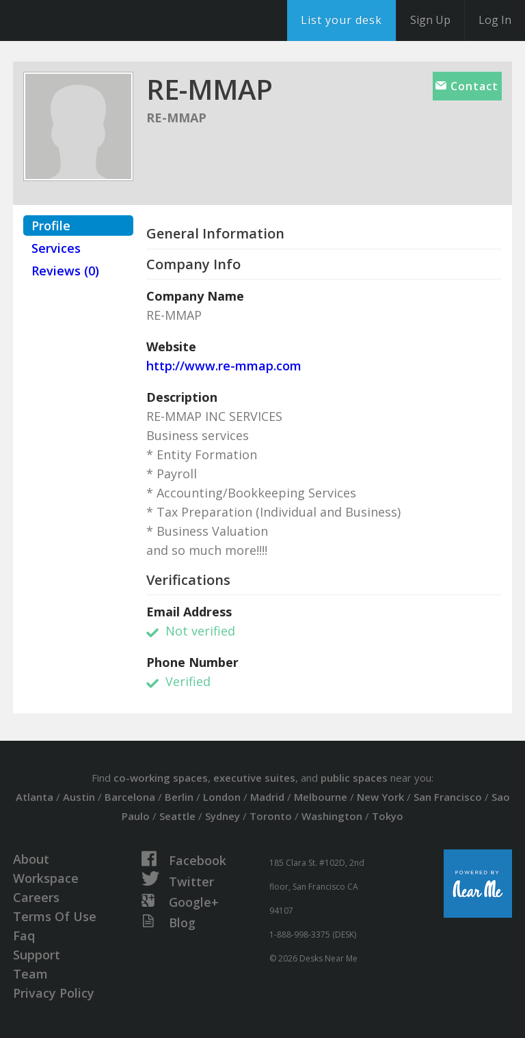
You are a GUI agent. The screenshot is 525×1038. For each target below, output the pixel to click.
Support (36, 954)
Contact (466, 86)
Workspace (46, 878)
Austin (79, 797)
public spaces (354, 777)
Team (30, 974)
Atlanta (34, 797)
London (222, 797)
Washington (331, 816)
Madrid (267, 797)
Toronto (271, 816)
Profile (50, 225)
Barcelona (130, 797)
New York (380, 797)
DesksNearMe (95, 20)
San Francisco (448, 797)
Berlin (179, 797)
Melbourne (320, 797)
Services (56, 248)
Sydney (222, 816)
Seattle (177, 816)
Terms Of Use (54, 916)
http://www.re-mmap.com (223, 365)
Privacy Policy (53, 993)
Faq (24, 935)
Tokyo (387, 816)
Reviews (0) (65, 270)
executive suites (254, 777)
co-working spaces (160, 777)
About (31, 859)
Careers (36, 897)
